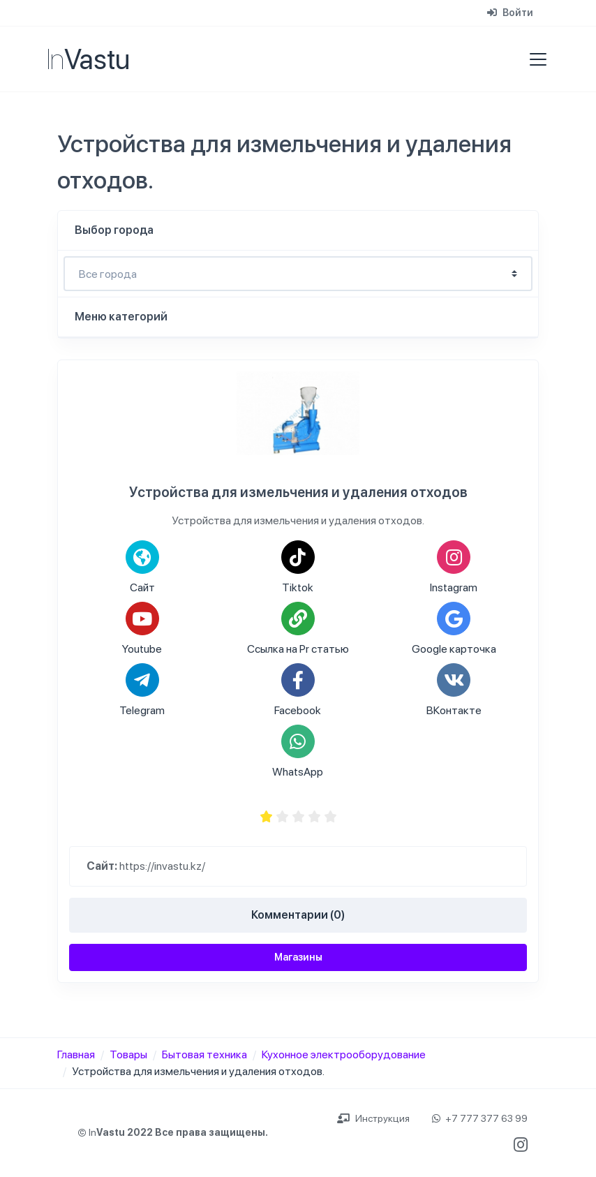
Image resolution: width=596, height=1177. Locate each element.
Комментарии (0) (298, 914)
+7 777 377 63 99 (480, 1118)
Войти (510, 12)
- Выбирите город (298, 273)
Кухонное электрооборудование (344, 1054)
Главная (76, 1054)
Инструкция (373, 1118)
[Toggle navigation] (534, 59)
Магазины (298, 957)
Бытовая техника (204, 1054)
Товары (128, 1054)
